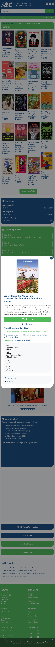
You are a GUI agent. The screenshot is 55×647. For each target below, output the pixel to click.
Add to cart (27, 319)
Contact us (8, 340)
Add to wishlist (27, 324)
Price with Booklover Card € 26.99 (17, 328)
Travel (11, 381)
